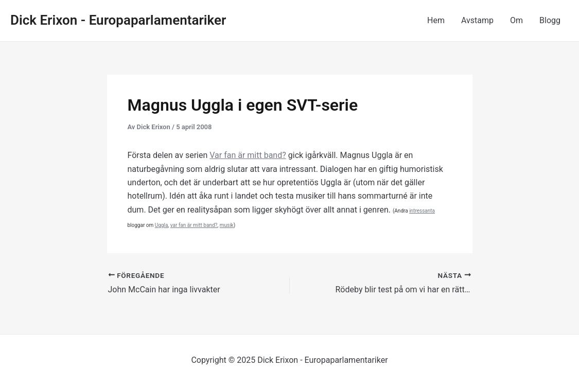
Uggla (161, 225)
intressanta (422, 211)
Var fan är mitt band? (247, 155)
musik (227, 225)
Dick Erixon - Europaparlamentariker (118, 20)
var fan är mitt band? (193, 225)
